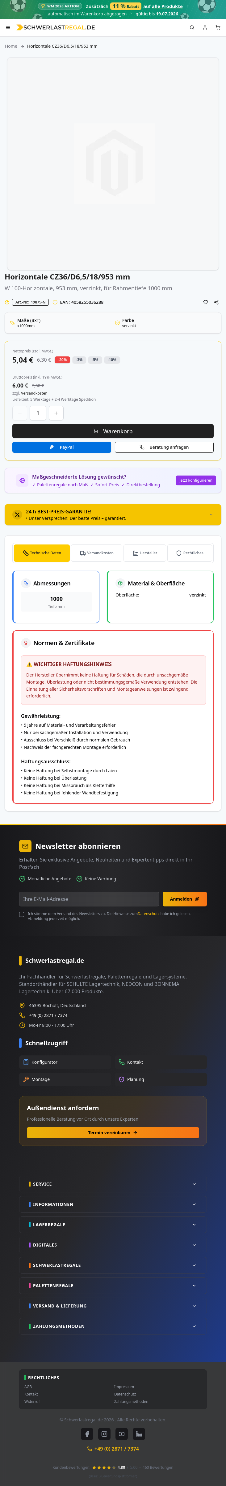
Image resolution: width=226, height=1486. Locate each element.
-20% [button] (62, 359)
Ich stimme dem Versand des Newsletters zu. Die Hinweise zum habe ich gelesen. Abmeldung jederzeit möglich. (109, 916)
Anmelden (184, 899)
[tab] (113, 514)
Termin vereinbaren (113, 1132)
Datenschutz (148, 913)
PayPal (66, 447)
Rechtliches (193, 553)
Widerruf (32, 1401)
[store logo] (55, 27)
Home (11, 46)
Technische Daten (45, 553)
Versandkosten (100, 553)
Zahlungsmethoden (131, 1401)
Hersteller (148, 553)
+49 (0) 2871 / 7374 (48, 1015)
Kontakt (31, 1394)
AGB (28, 1386)
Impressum (124, 1386)
